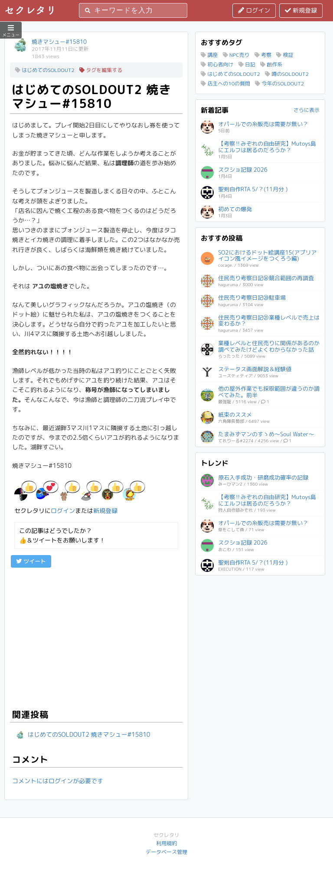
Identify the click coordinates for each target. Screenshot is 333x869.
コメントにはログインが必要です (57, 781)
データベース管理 (166, 852)
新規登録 (301, 10)
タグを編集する (100, 70)
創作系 (271, 64)
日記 (246, 64)
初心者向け (217, 64)
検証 (284, 55)
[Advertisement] (96, 637)
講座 (209, 55)
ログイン (254, 10)
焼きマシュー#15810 (59, 42)
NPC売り (236, 55)
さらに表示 (307, 110)
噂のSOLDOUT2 (287, 74)
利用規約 (166, 843)
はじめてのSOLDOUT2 (45, 70)
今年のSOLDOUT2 (279, 83)
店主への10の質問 (225, 83)
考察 (263, 55)
